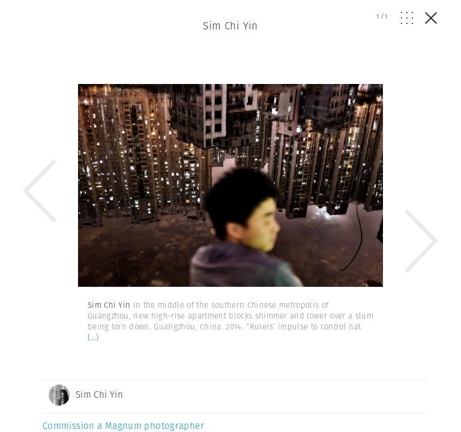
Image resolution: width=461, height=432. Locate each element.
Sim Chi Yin (230, 26)
